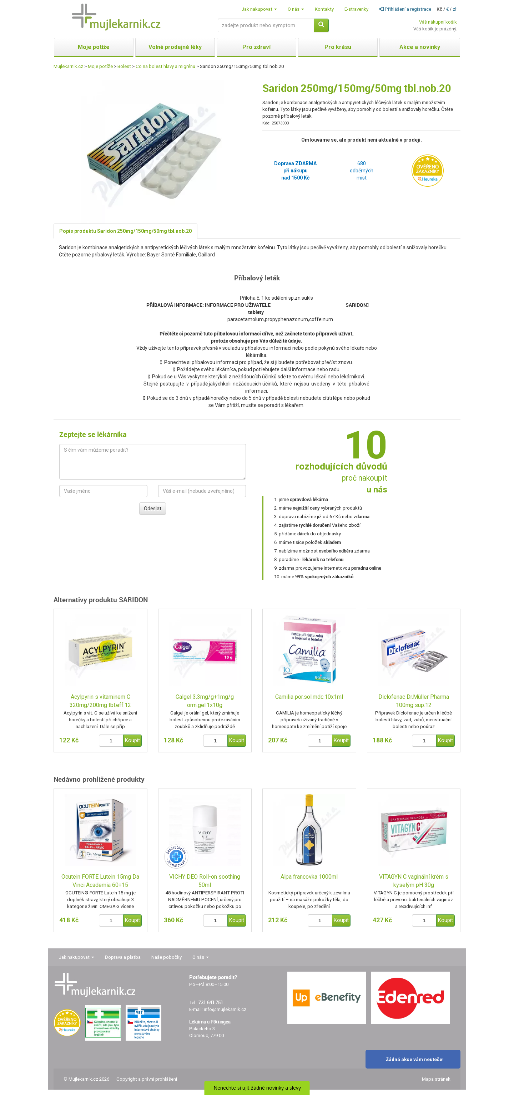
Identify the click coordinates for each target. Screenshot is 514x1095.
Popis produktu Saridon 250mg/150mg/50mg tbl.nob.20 (125, 231)
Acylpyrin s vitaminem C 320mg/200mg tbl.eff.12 (100, 700)
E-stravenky (356, 9)
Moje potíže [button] (94, 47)
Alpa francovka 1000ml (309, 876)
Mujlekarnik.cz (68, 66)
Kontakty (324, 9)
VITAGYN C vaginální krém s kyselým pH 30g (413, 880)
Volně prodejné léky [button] (175, 47)
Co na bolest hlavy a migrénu (165, 66)
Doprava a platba (123, 957)
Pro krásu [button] (337, 47)
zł (455, 9)
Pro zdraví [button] (256, 47)
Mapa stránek (436, 1079)
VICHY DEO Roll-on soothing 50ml (204, 880)
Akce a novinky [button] (419, 47)
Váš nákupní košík (438, 22)
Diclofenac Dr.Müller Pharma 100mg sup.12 (413, 700)
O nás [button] (296, 9)
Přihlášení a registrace (405, 9)
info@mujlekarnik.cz (225, 1009)
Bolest (124, 66)
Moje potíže (100, 66)
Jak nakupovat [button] (259, 9)
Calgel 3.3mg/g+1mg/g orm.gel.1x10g (205, 700)
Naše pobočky (166, 957)
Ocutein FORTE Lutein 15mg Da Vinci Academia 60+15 (100, 880)
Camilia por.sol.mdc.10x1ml (309, 696)
